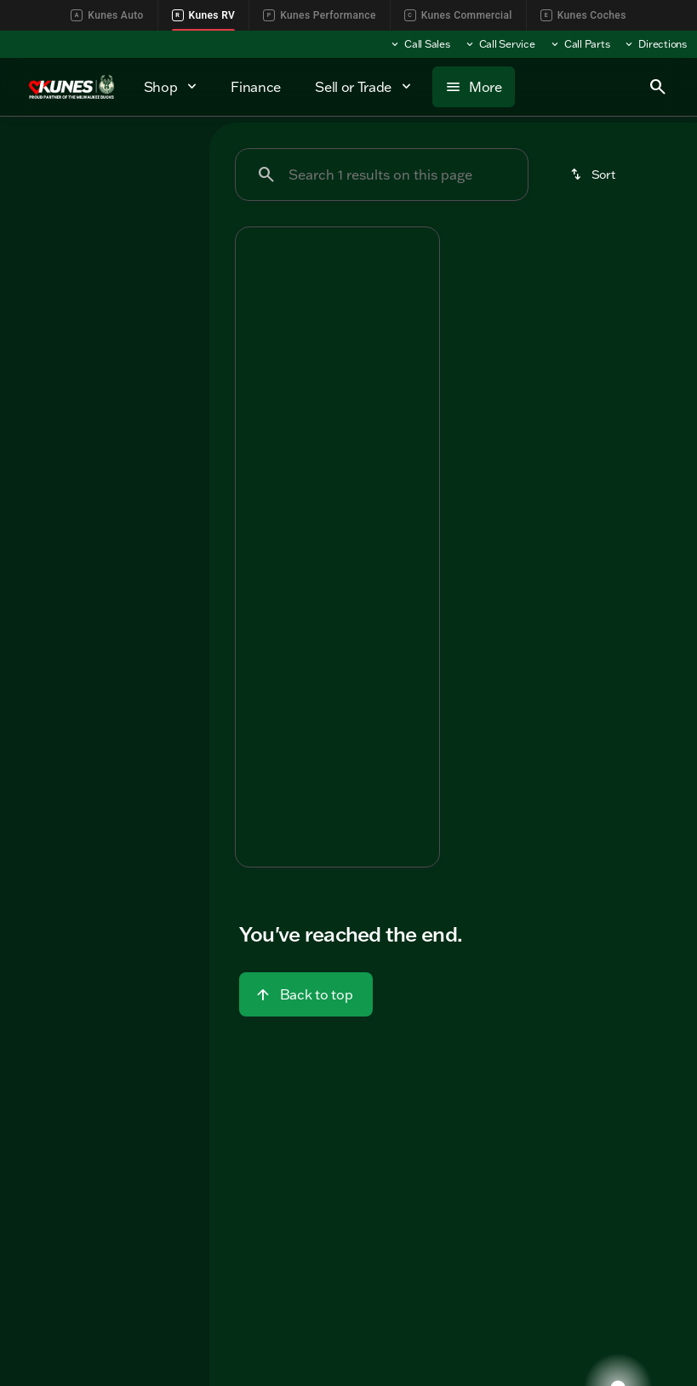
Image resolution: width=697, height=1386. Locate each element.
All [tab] (104, 157)
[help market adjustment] (262, 568)
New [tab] (42, 157)
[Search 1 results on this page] (381, 174)
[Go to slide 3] (335, 359)
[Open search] (657, 86)
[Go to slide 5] (386, 359)
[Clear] (140, 409)
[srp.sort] (594, 174)
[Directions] (655, 44)
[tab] (290, 493)
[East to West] (59, 241)
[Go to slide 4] (361, 359)
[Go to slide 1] (284, 359)
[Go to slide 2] (310, 359)
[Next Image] (419, 304)
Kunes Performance (319, 15)
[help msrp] (262, 539)
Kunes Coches (583, 15)
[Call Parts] (580, 44)
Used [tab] (166, 157)
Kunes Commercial (458, 15)
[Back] (154, 207)
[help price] (261, 597)
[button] (251, 304)
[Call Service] (499, 44)
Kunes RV (204, 15)
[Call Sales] (420, 44)
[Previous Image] (256, 304)
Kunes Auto (107, 15)
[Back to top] (306, 994)
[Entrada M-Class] (68, 265)
